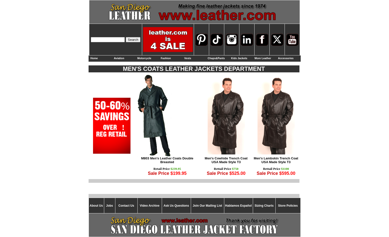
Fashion (166, 58)
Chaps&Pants (216, 58)
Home (94, 58)
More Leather (263, 58)
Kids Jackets (239, 58)
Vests (187, 58)
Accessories (286, 58)
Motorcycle (144, 58)
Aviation (119, 58)
